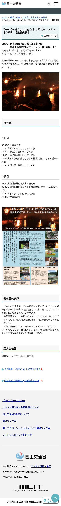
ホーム (4, 17)
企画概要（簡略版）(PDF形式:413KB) (23, 380)
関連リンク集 (9, 421)
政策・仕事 (15, 17)
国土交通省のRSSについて (15, 414)
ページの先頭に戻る (52, 500)
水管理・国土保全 (30, 17)
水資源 (44, 17)
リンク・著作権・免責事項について (20, 407)
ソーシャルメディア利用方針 (17, 434)
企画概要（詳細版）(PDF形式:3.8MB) (23, 369)
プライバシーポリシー (13, 400)
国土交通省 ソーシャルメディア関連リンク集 (26, 428)
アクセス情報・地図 (41, 466)
